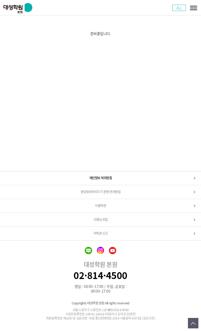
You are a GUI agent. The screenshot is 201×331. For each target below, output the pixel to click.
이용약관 (100, 205)
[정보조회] (148, 318)
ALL (179, 7)
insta (100, 250)
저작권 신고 (100, 233)
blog (88, 250)
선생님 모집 (100, 219)
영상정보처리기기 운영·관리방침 (100, 191)
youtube (112, 250)
